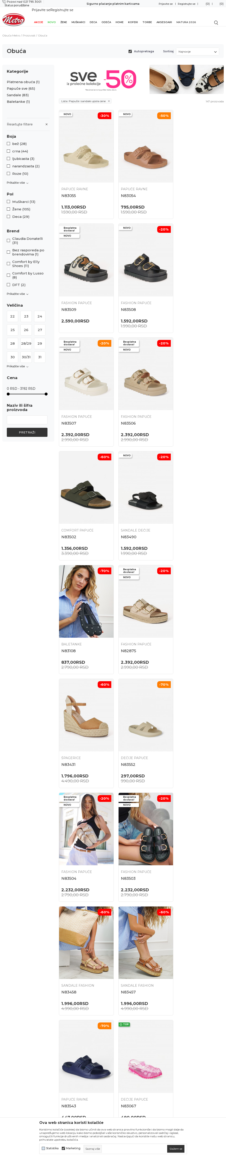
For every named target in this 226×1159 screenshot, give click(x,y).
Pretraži (27, 427)
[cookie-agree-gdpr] (175, 1149)
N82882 (125, 836)
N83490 (125, 403)
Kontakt (65, 1046)
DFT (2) (19, 280)
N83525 (181, 944)
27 (40, 325)
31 (40, 352)
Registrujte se (186, 3)
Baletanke (18, 96)
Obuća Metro (11, 30)
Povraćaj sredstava (130, 1033)
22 (12, 311)
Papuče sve (21, 83)
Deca (93, 16)
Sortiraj (168, 46)
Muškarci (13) (23, 197)
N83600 (69, 944)
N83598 (124, 944)
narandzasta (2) (26, 161)
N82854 (181, 836)
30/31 (26, 352)
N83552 (181, 511)
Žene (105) (21, 204)
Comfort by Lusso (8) (28, 270)
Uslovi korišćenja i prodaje (136, 1049)
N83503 (124, 619)
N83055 (68, 186)
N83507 (124, 294)
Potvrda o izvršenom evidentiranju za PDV (132, 1107)
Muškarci (78, 16)
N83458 (181, 619)
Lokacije (65, 1013)
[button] (28, 131)
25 (12, 325)
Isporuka (122, 1041)
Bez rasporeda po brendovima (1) (28, 247)
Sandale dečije (132, 396)
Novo (52, 16)
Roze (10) (20, 169)
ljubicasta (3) (23, 154)
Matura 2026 (186, 16)
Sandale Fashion (190, 613)
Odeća (106, 16)
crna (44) (20, 146)
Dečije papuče (187, 505)
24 (39, 311)
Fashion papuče (189, 180)
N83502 (68, 403)
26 (26, 325)
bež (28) (19, 139)
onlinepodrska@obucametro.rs (23, 1050)
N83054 (124, 186)
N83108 (181, 403)
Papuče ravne (74, 180)
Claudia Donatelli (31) (27, 236)
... (140, 977)
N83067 (181, 727)
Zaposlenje (68, 1029)
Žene (63, 16)
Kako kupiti (124, 1065)
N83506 (181, 294)
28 (12, 338)
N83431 (124, 511)
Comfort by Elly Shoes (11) (26, 259)
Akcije (38, 16)
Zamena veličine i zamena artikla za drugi (136, 1023)
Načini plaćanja (127, 1073)
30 (12, 352)
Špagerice (127, 505)
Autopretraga (144, 46)
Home (120, 16)
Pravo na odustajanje (132, 1097)
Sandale (18, 90)
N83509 (181, 186)
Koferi (133, 16)
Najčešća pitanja (128, 1013)
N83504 (68, 619)
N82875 (69, 511)
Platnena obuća (23, 77)
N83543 (124, 727)
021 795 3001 (11, 1036)
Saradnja (66, 1037)
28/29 (26, 338)
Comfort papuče (77, 396)
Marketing (73, 1148)
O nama (65, 1021)
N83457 (68, 727)
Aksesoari (164, 16)
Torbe (147, 16)
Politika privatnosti (131, 1057)
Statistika (52, 1148)
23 (26, 311)
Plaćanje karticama (131, 1081)
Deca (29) (21, 212)
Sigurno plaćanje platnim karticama (113, 3)
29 (39, 338)
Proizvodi (29, 30)
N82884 (69, 836)
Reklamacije (125, 1089)
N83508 (68, 294)
